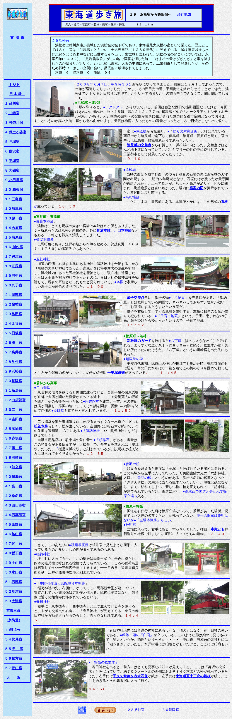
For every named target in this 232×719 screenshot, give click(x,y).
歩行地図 (184, 14)
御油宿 (17, 429)
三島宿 (17, 199)
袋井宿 (17, 352)
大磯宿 (13, 170)
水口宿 (17, 572)
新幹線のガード (139, 341)
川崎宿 (13, 113)
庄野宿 (17, 524)
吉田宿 (17, 419)
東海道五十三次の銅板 (193, 676)
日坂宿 (17, 333)
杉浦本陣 (104, 230)
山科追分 (12, 630)
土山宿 (17, 563)
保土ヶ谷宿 (17, 132)
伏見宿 (17, 639)
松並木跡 (41, 426)
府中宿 (17, 276)
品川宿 (13, 103)
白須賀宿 (19, 400)
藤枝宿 (17, 304)
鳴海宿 (17, 476)
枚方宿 (17, 658)
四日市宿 (19, 505)
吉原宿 (17, 228)
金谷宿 (17, 323)
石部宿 (17, 582)
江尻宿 (17, 266)
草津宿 (17, 591)
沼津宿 (17, 209)
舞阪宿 (17, 381)
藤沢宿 (14, 151)
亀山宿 (17, 534)
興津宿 (17, 256)
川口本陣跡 (122, 230)
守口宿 (17, 668)
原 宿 (17, 218)
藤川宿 (17, 448)
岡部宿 (17, 295)
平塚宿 (14, 161)
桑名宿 (17, 496)
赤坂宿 (17, 438)
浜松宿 (17, 371)
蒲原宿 (17, 237)
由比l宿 (17, 247)
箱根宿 (17, 189)
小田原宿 (15, 180)
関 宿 (17, 543)
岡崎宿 (17, 457)
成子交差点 (135, 297)
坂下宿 (17, 553)
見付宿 (17, 362)
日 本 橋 (17, 94)
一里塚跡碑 (116, 373)
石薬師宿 (19, 515)
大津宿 (17, 601)
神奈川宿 (16, 122)
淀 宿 (17, 649)
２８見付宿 (136, 710)
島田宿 (17, 314)
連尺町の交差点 (139, 145)
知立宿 (17, 467)
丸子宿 (17, 285)
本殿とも (218, 529)
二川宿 (17, 409)
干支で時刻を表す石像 (130, 676)
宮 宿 (17, 486)
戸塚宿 (14, 142)
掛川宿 (17, 342)
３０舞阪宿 (170, 710)
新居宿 (17, 390)
